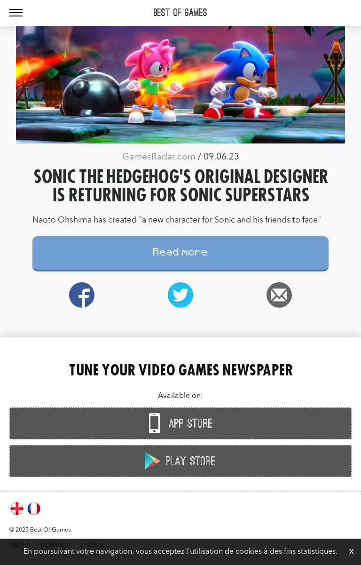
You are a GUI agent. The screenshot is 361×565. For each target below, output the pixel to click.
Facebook (81, 295)
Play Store (178, 460)
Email (279, 295)
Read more (180, 253)
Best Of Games (180, 12)
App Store (178, 423)
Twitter (180, 295)
